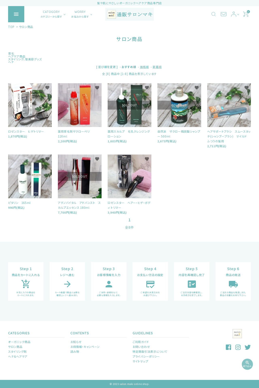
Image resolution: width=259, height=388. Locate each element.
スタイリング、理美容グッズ (25, 59)
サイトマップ (140, 361)
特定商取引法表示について (150, 352)
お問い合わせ (141, 347)
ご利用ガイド (141, 342)
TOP (11, 27)
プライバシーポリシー (146, 356)
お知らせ (76, 342)
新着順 (157, 67)
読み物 (74, 352)
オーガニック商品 (19, 342)
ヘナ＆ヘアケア (18, 356)
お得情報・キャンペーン (85, 347)
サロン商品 (26, 27)
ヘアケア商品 (16, 56)
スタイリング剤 (17, 352)
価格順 (144, 67)
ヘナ (11, 62)
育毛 (11, 53)
